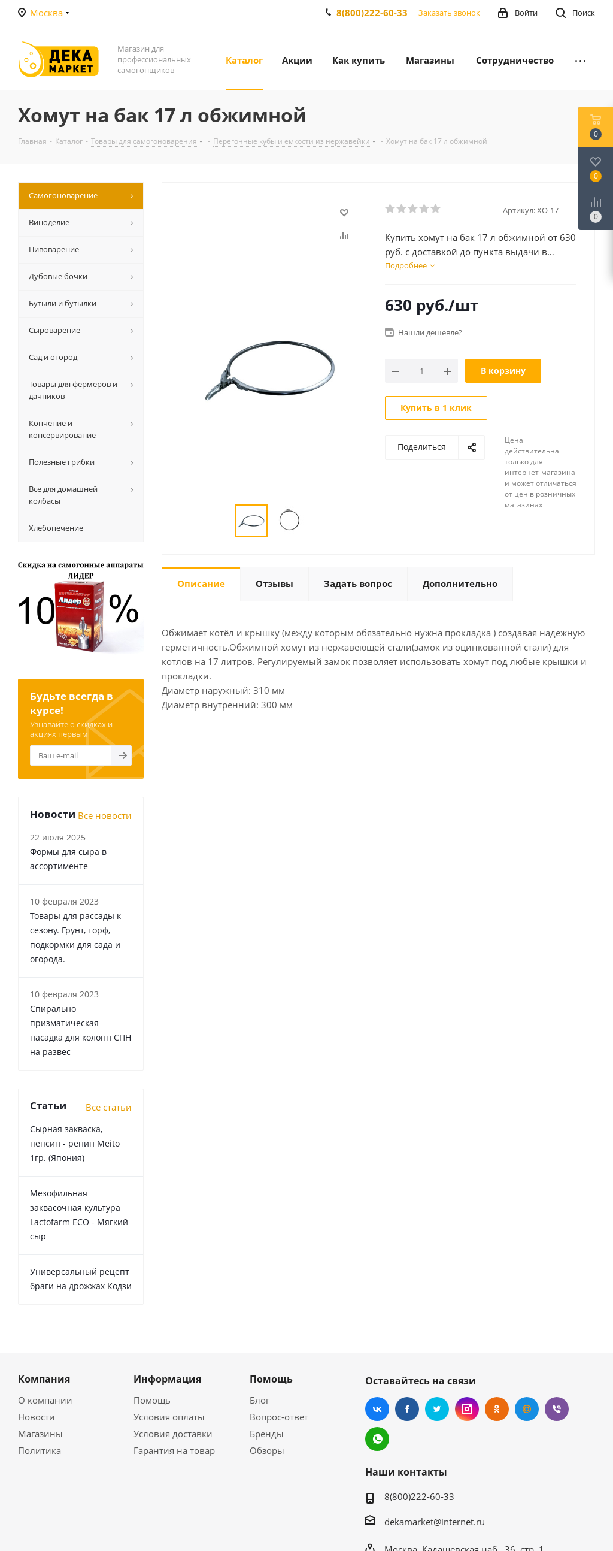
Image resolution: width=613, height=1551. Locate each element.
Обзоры (267, 1450)
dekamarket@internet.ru (434, 1522)
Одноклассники (497, 1409)
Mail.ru (527, 1409)
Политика (39, 1450)
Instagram (467, 1409)
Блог (259, 1400)
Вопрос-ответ (279, 1417)
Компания (44, 1379)
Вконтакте (377, 1409)
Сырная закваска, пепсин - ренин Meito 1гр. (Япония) (75, 1143)
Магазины (40, 1434)
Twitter (437, 1409)
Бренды (267, 1434)
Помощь (152, 1400)
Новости (36, 1417)
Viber (557, 1409)
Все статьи (109, 1107)
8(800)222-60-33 (372, 12)
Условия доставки (173, 1434)
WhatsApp (377, 1439)
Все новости (105, 815)
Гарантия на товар (174, 1450)
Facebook (407, 1409)
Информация (167, 1379)
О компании (45, 1400)
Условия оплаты (169, 1417)
